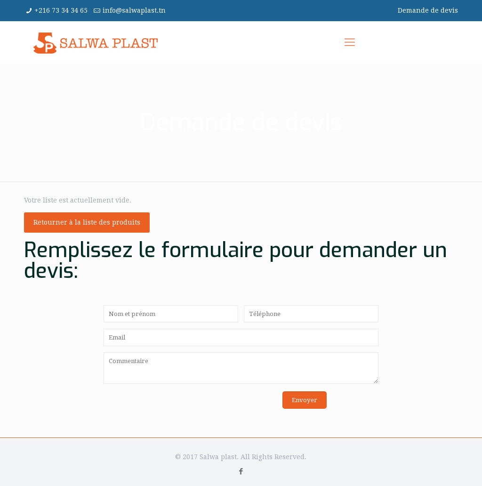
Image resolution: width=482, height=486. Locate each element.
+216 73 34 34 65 (61, 10)
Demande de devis (428, 10)
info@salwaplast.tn (134, 10)
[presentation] (175, 409)
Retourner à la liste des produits (86, 222)
